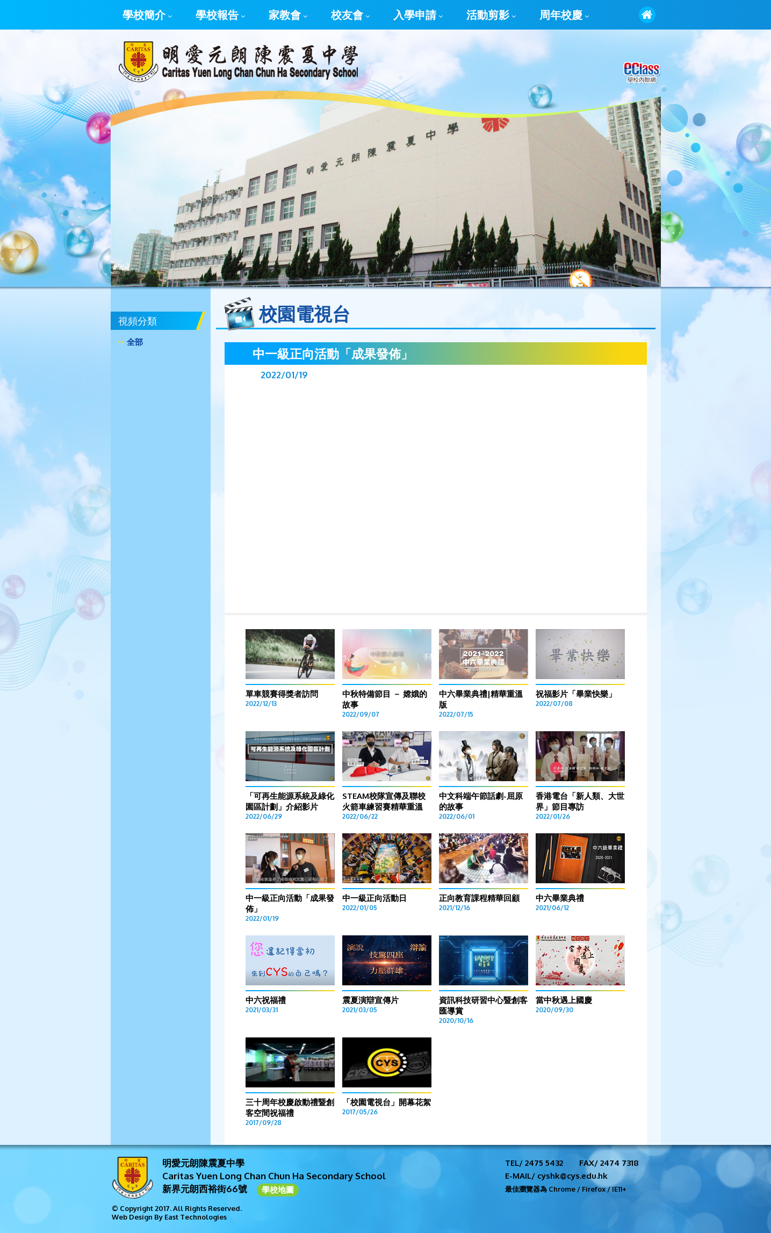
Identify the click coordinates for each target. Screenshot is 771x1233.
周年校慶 (564, 16)
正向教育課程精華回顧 (479, 898)
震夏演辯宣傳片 (370, 1000)
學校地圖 (278, 1190)
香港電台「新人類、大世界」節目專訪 (580, 801)
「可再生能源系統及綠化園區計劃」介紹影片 (290, 801)
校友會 (350, 16)
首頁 (647, 14)
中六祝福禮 (266, 1000)
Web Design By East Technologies (169, 1217)
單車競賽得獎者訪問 (282, 694)
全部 (135, 342)
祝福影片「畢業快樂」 (576, 694)
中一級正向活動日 (374, 898)
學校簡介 (147, 16)
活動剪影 (491, 16)
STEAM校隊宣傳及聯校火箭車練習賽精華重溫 (384, 801)
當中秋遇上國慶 (564, 1000)
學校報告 (220, 16)
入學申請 (418, 16)
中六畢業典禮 (560, 898)
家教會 (288, 16)
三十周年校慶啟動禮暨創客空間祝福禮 (290, 1107)
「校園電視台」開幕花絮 (386, 1102)
